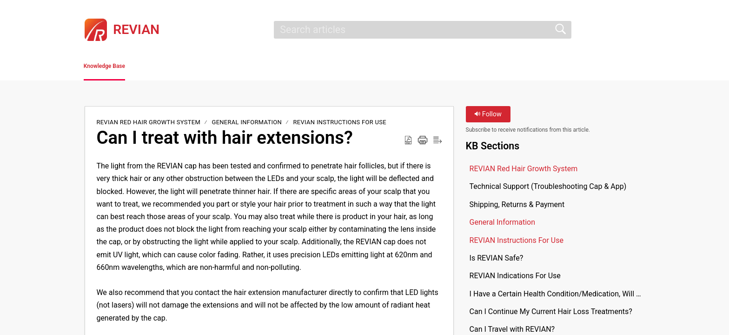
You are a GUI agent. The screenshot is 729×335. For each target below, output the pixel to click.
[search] (422, 30)
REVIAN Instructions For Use (339, 125)
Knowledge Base (128, 67)
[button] (638, 30)
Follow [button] (488, 117)
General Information (247, 125)
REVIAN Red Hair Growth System (149, 125)
